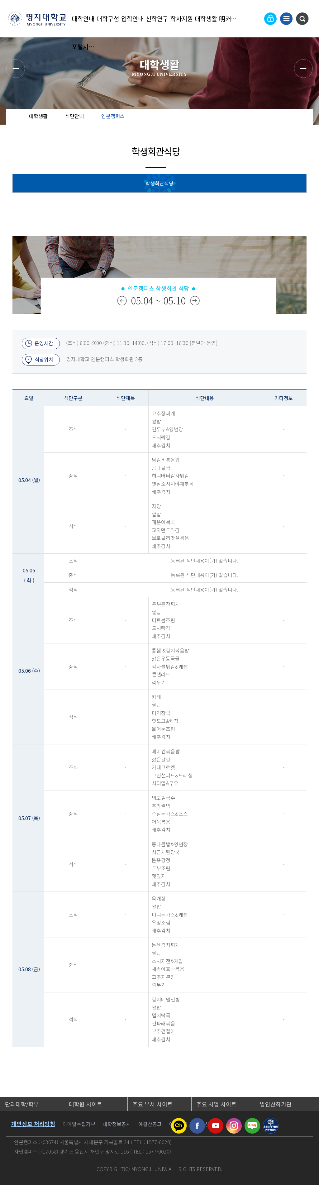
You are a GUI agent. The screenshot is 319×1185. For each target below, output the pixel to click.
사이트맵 (286, 18)
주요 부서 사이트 (152, 1104)
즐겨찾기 (297, 121)
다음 (194, 300)
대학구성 (108, 18)
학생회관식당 (159, 183)
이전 (121, 300)
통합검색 (302, 18)
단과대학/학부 (22, 1104)
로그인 (270, 18)
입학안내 (132, 18)
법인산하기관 (276, 1104)
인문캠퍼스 (113, 116)
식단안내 (74, 116)
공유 (277, 121)
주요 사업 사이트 (216, 1104)
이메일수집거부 (79, 1124)
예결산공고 (150, 1124)
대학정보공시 (117, 1124)
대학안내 (83, 18)
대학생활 (206, 18)
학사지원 (181, 18)
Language (255, 19)
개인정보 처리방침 (33, 1124)
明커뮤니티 (230, 18)
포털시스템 (83, 46)
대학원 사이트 (85, 1104)
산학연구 (157, 18)
